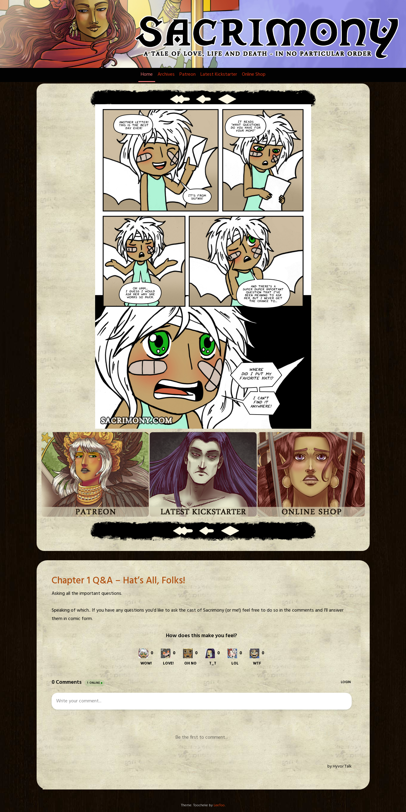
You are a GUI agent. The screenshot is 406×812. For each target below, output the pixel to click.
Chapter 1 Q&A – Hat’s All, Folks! (118, 580)
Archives (166, 74)
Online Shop (254, 74)
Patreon (187, 74)
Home (147, 74)
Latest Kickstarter (218, 74)
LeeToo (219, 805)
